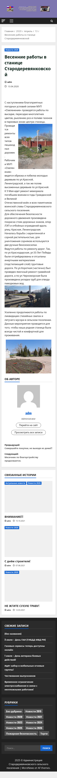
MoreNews (28, 774)
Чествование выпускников (21, 682)
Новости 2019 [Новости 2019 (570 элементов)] (33, 718)
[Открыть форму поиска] (52, 21)
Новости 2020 (11, 50)
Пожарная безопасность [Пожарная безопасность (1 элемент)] (21, 740)
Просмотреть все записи (28, 432)
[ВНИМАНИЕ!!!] (28, 503)
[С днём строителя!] (28, 547)
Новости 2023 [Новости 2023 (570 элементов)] (14, 729)
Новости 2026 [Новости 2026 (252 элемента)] (34, 734)
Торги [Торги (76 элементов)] (44, 740)
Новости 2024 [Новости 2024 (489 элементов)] (34, 729)
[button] (3, 21)
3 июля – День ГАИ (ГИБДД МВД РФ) (27, 646)
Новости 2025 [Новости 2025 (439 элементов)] (14, 734)
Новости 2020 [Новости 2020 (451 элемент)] (14, 723)
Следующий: (28, 463)
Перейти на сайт (28, 425)
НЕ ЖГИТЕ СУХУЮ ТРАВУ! (22, 612)
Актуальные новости (15, 489)
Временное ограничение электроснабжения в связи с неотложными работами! (22, 692)
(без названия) (14, 640)
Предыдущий (28, 449)
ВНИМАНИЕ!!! (14, 523)
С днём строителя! (17, 567)
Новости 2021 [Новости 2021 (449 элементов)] (34, 723)
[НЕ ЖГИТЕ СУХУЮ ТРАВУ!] (28, 592)
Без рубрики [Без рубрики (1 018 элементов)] (14, 718)
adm (9, 82)
